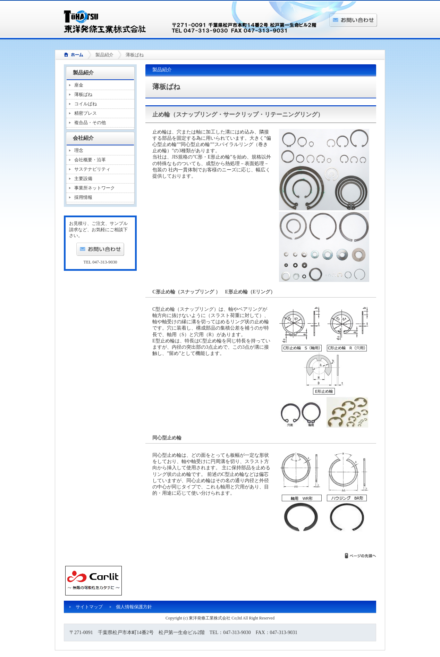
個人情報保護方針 (134, 607)
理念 (78, 150)
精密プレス (85, 113)
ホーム (71, 55)
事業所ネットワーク (94, 187)
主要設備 (83, 178)
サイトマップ (89, 607)
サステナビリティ (92, 169)
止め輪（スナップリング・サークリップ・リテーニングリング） (237, 114)
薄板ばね (83, 94)
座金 (78, 85)
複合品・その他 (90, 122)
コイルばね (85, 103)
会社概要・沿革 (90, 159)
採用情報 (83, 197)
